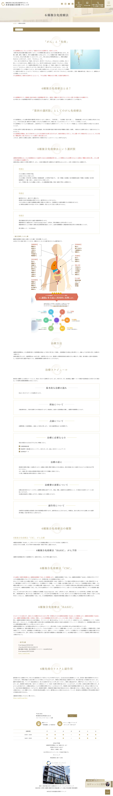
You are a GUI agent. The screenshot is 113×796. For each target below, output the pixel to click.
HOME (14, 23)
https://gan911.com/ (24, 653)
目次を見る (19, 29)
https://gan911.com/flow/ (20, 698)
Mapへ (72, 716)
